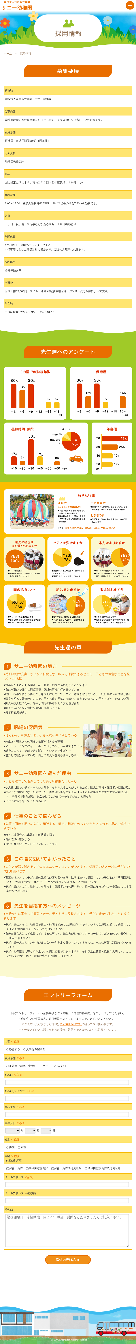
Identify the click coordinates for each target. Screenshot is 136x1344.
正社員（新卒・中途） (21, 1065)
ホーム (8, 53)
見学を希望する (34, 1049)
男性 (10, 1147)
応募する (13, 1049)
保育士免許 (14, 1168)
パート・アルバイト (53, 1065)
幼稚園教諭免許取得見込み (103, 1168)
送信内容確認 (66, 1260)
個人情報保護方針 (71, 1024)
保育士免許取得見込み (66, 1168)
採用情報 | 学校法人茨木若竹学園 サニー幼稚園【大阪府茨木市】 (22, 5)
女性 (22, 1147)
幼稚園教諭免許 (37, 1168)
